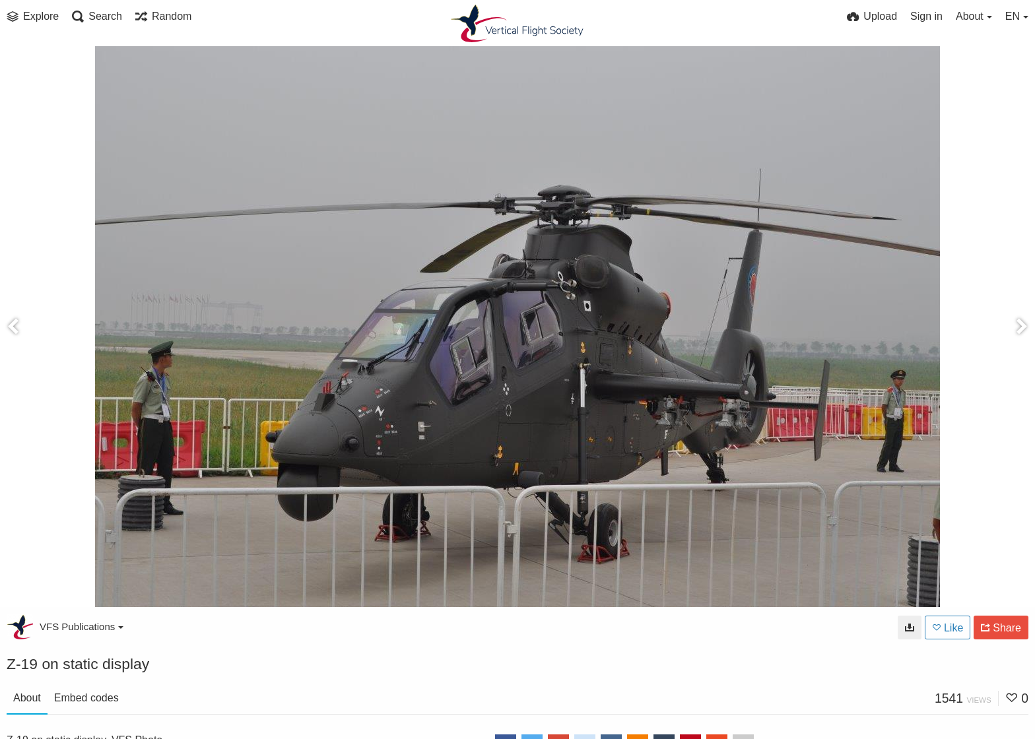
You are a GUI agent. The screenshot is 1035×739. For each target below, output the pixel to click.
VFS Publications (81, 626)
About (27, 697)
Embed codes (86, 697)
